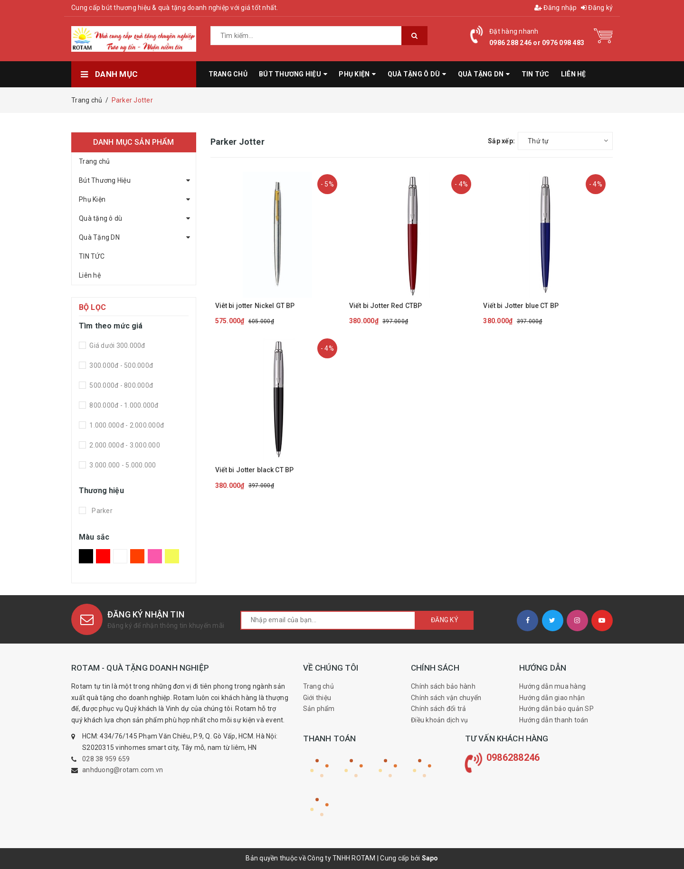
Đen (86, 556)
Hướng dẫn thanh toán (554, 720)
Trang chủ (94, 161)
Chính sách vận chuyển (446, 697)
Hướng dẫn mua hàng (552, 686)
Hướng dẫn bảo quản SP (556, 708)
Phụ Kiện (92, 199)
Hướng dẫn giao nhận (552, 697)
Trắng (120, 556)
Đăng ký (597, 7)
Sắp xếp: (501, 141)
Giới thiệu (317, 697)
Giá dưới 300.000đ (116, 345)
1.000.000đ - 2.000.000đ (126, 425)
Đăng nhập (555, 7)
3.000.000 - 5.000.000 (122, 465)
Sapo (430, 858)
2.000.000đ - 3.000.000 (124, 445)
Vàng (172, 556)
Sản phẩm (319, 708)
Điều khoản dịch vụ (439, 720)
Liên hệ (90, 275)
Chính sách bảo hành (443, 686)
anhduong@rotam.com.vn (122, 770)
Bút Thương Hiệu (105, 180)
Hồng (155, 556)
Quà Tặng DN (99, 237)
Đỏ (103, 556)
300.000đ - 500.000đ (120, 365)
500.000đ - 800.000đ (120, 385)
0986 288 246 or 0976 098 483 (536, 43)
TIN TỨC (91, 256)
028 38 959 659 (106, 759)
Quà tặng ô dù (100, 218)
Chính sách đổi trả (438, 708)
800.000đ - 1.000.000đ (123, 405)
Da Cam (137, 556)
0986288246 (513, 757)
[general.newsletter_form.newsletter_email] (328, 620)
